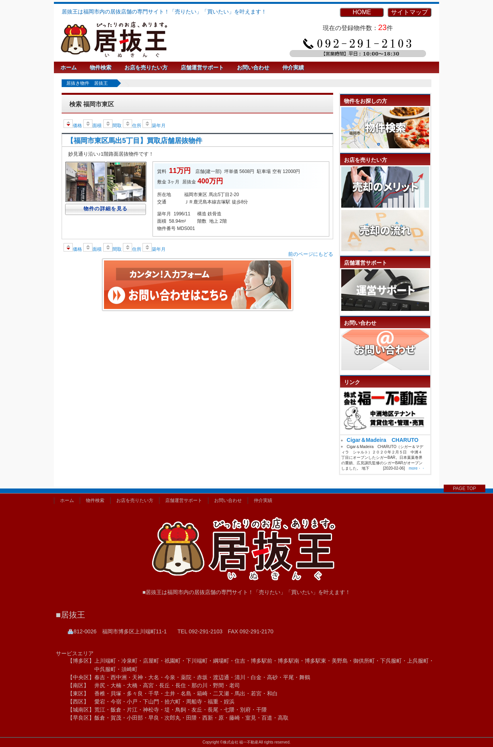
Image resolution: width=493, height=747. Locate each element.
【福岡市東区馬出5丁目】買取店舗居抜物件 (134, 140)
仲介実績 (293, 67)
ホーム (68, 67)
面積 (92, 125)
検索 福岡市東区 (91, 104)
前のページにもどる (310, 254)
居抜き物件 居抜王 (87, 83)
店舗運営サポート (202, 67)
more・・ (417, 468)
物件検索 (100, 67)
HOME (361, 12)
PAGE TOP (464, 488)
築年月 (154, 125)
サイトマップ (409, 12)
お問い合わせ (253, 67)
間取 (112, 125)
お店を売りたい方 (146, 67)
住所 (132, 125)
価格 (73, 125)
